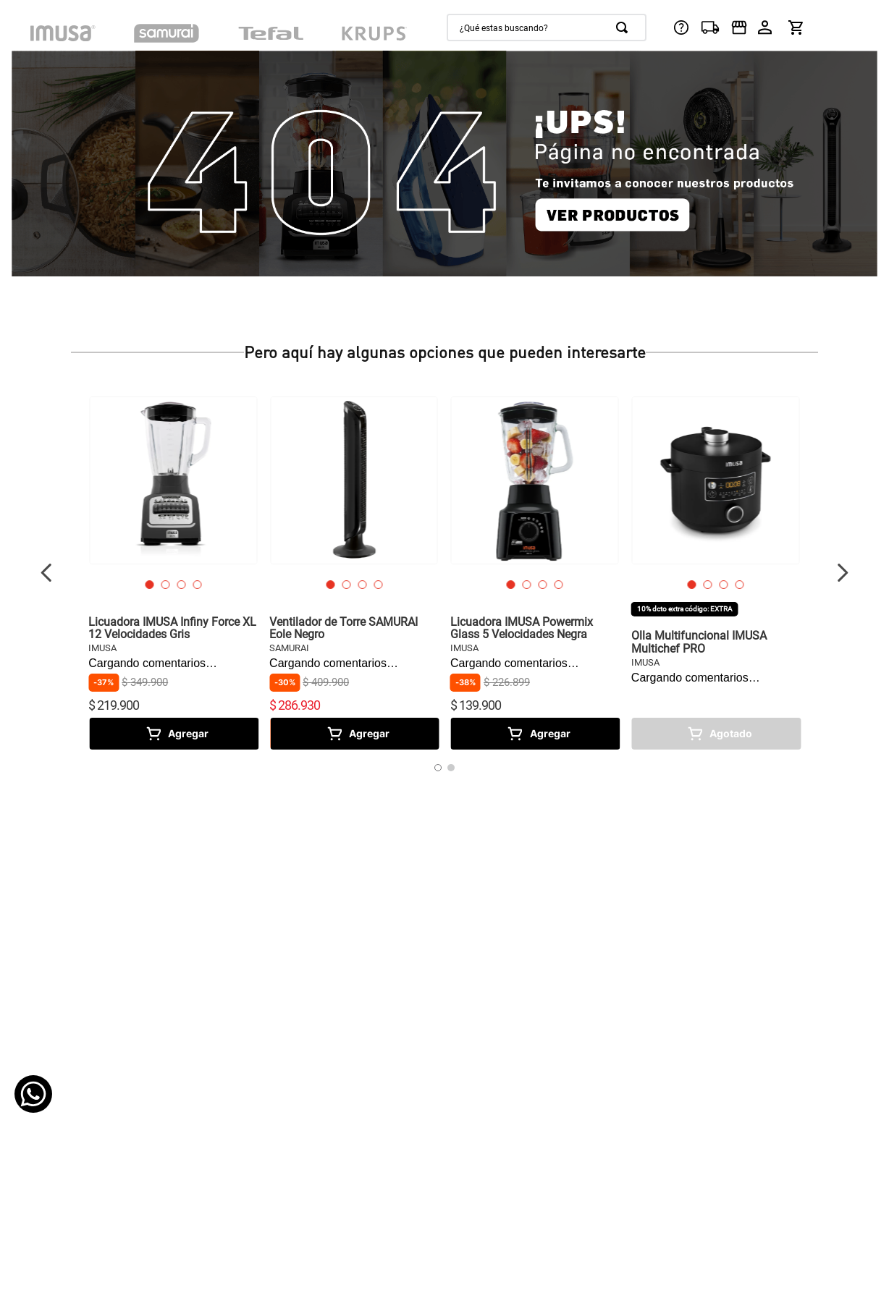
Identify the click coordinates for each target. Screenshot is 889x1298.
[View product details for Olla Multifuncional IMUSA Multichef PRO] (715, 573)
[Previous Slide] (47, 572)
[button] (149, 584)
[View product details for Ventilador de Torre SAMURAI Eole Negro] (354, 573)
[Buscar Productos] (624, 27)
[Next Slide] (842, 572)
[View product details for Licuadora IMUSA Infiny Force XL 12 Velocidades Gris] (173, 573)
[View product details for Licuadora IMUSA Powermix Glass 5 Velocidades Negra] (534, 573)
